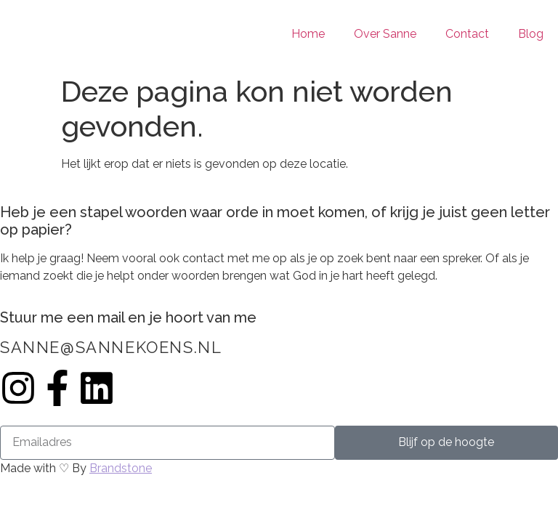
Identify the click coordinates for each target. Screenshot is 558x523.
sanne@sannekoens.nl (111, 347)
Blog (530, 34)
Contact (467, 34)
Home (308, 34)
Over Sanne (385, 34)
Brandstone (120, 468)
